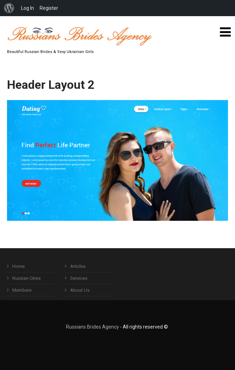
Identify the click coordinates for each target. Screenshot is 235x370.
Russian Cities (26, 278)
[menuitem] (9, 8)
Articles (78, 266)
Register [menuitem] (49, 8)
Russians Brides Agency (92, 327)
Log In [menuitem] (27, 8)
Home (18, 266)
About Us (79, 290)
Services (78, 278)
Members (22, 290)
